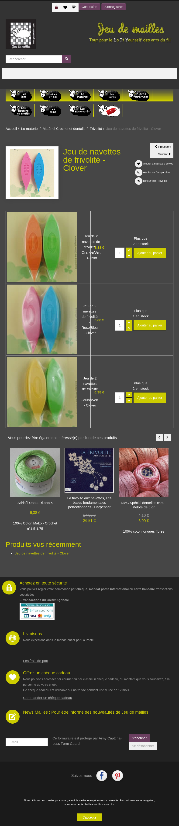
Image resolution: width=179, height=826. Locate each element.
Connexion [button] (89, 7)
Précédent (164, 147)
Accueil (11, 129)
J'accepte (89, 817)
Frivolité (96, 129)
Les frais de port (35, 661)
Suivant (165, 155)
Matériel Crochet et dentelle (64, 129)
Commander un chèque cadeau (47, 698)
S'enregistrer (113, 7)
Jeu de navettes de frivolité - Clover (42, 553)
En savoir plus (106, 804)
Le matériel (29, 129)
